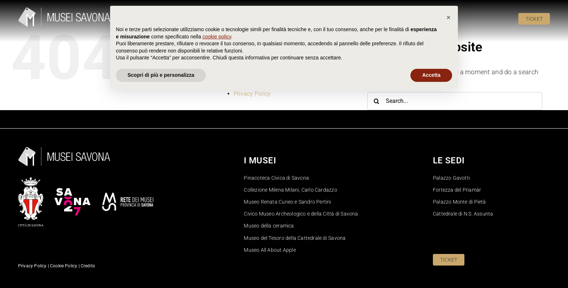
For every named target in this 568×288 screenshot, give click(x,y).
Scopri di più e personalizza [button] (161, 268)
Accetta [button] (431, 268)
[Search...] (454, 101)
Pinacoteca (248, 86)
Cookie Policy (252, 71)
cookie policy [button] (216, 230)
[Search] (376, 101)
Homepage (248, 78)
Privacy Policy (252, 93)
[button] (448, 210)
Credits (88, 265)
